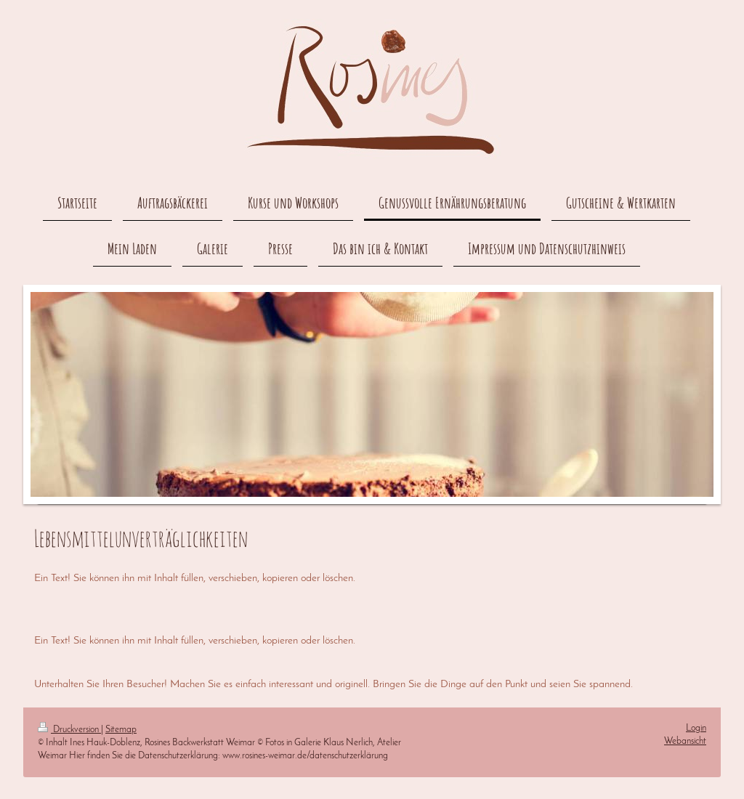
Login (696, 728)
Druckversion (69, 729)
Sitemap (121, 729)
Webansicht (685, 741)
